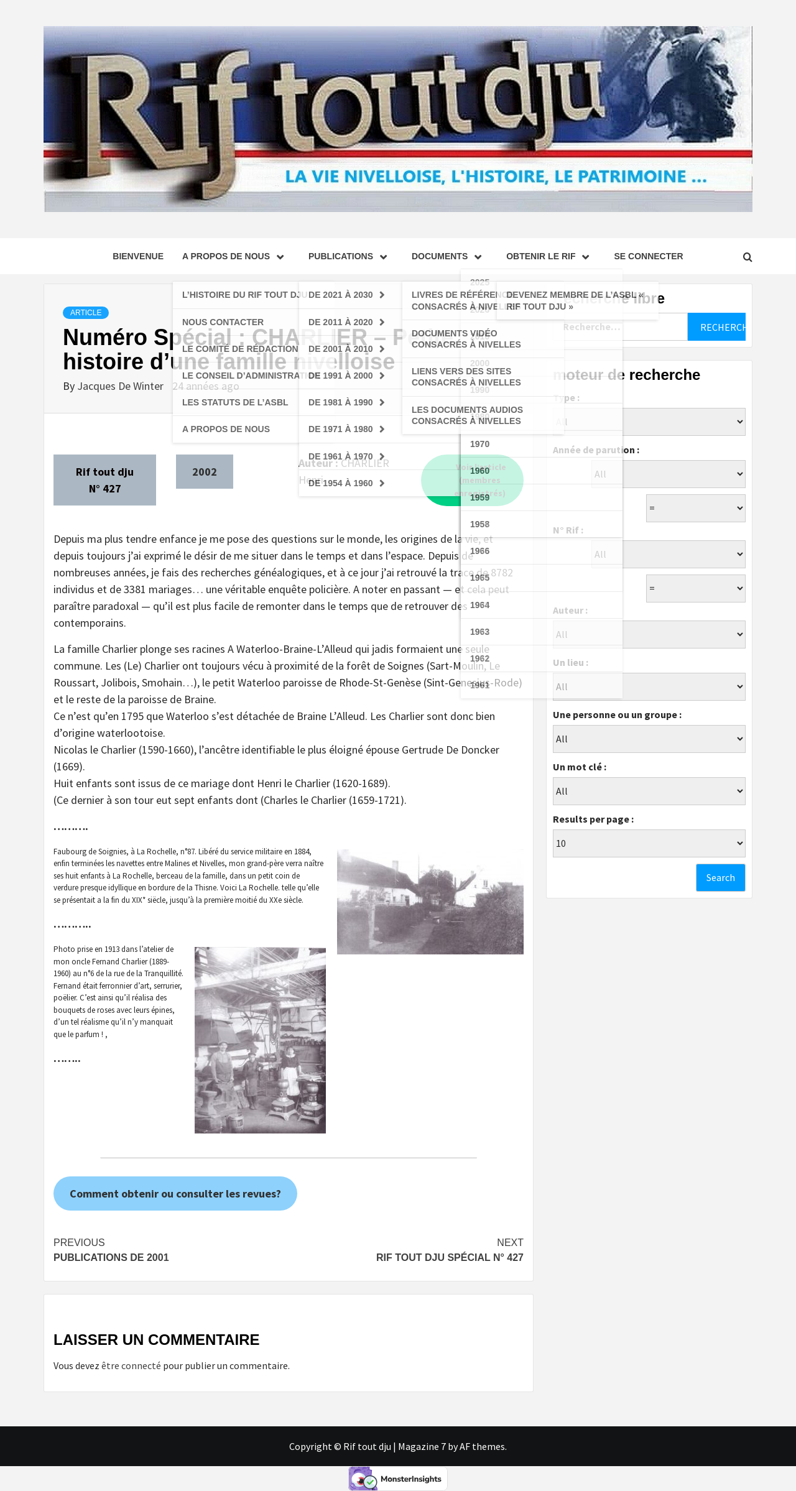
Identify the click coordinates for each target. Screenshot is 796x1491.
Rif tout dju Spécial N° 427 (406, 1249)
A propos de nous (236, 256)
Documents (450, 256)
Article (85, 312)
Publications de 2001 (171, 1249)
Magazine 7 (422, 1446)
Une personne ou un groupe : (617, 714)
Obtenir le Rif (550, 256)
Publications (350, 256)
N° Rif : (568, 530)
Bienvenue (138, 256)
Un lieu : (570, 662)
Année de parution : (596, 449)
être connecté (131, 1365)
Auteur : (570, 610)
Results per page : (593, 819)
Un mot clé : (579, 766)
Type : (566, 397)
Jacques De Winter (121, 386)
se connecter (648, 256)
